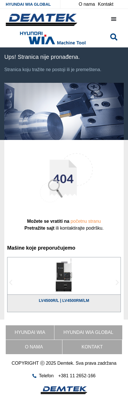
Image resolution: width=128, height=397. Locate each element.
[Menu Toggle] (114, 19)
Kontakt (92, 346)
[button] (10, 282)
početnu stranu (86, 221)
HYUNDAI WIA (30, 332)
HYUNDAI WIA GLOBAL (28, 4)
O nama (34, 346)
